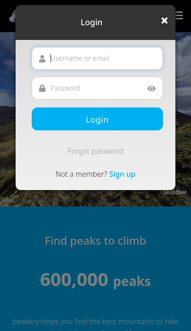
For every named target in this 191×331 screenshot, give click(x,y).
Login (97, 119)
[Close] (165, 20)
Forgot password (95, 151)
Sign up (122, 174)
